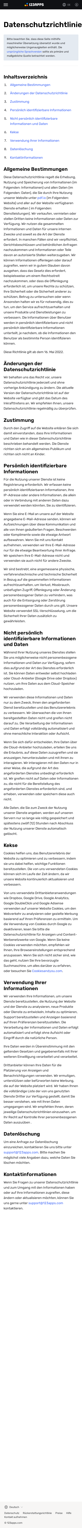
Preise (59, 1513)
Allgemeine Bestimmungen (30, 85)
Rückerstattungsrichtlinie (37, 1513)
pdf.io (41, 198)
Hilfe (68, 1513)
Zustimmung (19, 102)
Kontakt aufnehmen (15, 1517)
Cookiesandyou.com (47, 971)
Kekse (14, 132)
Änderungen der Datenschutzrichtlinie (39, 93)
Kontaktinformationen (26, 158)
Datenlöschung (21, 149)
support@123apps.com (21, 1152)
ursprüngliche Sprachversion (24, 51)
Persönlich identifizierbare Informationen (40, 110)
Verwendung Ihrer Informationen (34, 141)
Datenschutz (11, 1513)
